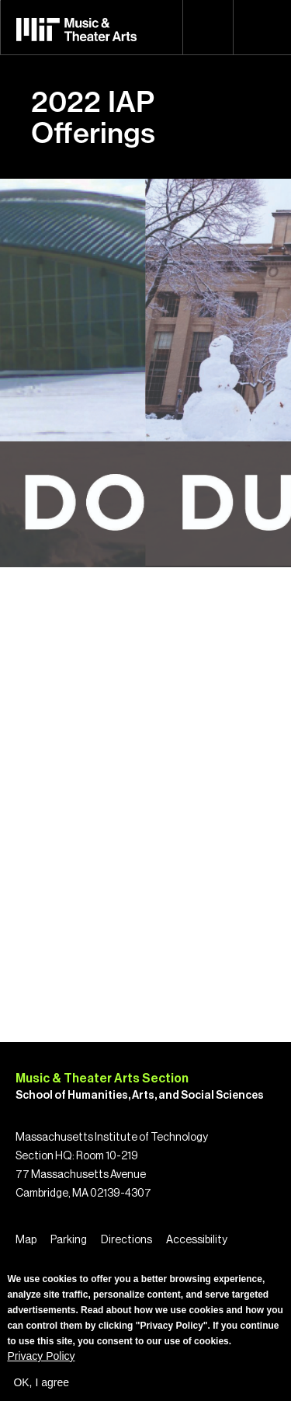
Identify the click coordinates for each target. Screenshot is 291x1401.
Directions (126, 1240)
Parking (68, 1240)
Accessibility (196, 1240)
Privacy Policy (40, 1356)
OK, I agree (41, 1382)
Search (208, 27)
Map (26, 1240)
